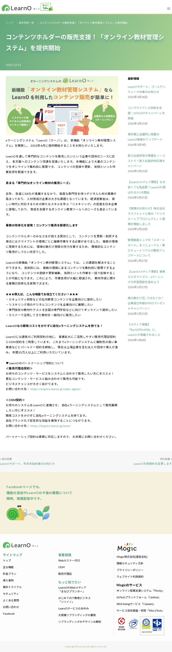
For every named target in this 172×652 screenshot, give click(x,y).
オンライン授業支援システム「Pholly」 (141, 590)
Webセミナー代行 (69, 560)
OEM (61, 567)
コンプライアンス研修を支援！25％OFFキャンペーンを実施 (146, 113)
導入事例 (8, 580)
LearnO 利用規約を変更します (153, 463)
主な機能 (8, 567)
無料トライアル (12, 587)
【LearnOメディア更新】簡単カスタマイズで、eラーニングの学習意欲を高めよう (146, 277)
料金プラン (9, 573)
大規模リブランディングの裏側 (77, 615)
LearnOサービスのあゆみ (73, 608)
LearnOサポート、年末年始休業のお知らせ (27, 463)
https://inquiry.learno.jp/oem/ (50, 425)
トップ (9, 22)
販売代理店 (65, 573)
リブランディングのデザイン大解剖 (79, 621)
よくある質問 (11, 600)
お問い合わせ (11, 607)
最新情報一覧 (26, 22)
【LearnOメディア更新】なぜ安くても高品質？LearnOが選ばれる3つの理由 (146, 187)
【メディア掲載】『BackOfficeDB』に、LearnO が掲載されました (144, 329)
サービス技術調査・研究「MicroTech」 (140, 610)
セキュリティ (11, 593)
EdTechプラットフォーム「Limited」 (139, 597)
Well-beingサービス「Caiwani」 (136, 604)
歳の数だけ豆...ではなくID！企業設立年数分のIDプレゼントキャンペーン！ (146, 303)
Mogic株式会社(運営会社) (132, 556)
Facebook (9, 613)
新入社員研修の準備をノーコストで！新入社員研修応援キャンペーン (146, 161)
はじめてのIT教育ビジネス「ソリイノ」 (74, 599)
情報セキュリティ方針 (130, 563)
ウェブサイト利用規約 (130, 576)
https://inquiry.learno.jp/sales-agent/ (55, 389)
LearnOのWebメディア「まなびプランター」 (72, 589)
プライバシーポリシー (130, 570)
